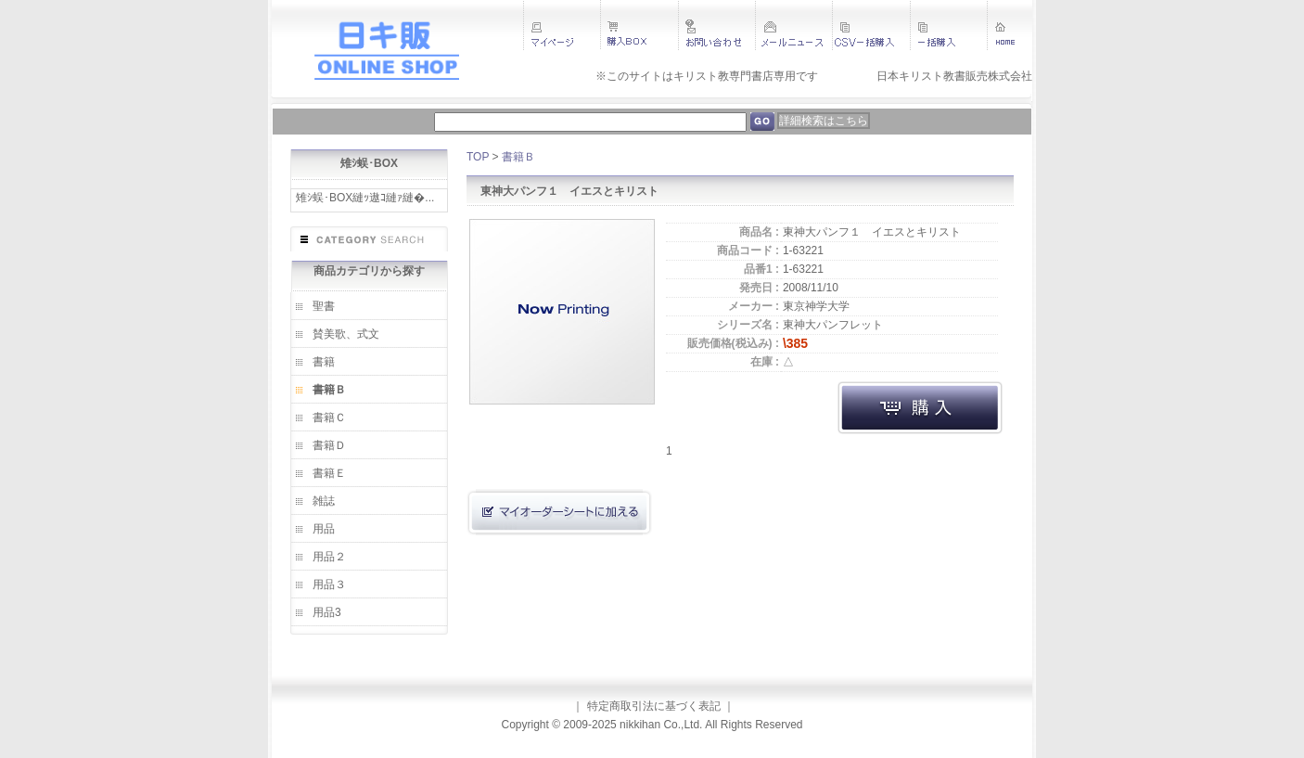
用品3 (327, 612)
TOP (478, 156)
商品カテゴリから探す (369, 270)
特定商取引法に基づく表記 (654, 706)
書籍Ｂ (329, 389)
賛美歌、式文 (346, 334)
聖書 (324, 306)
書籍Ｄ (329, 445)
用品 (324, 528)
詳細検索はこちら (823, 120)
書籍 (324, 361)
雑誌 (324, 501)
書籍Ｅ (329, 473)
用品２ (329, 556)
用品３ (329, 584)
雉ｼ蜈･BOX (369, 163)
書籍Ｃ (329, 417)
